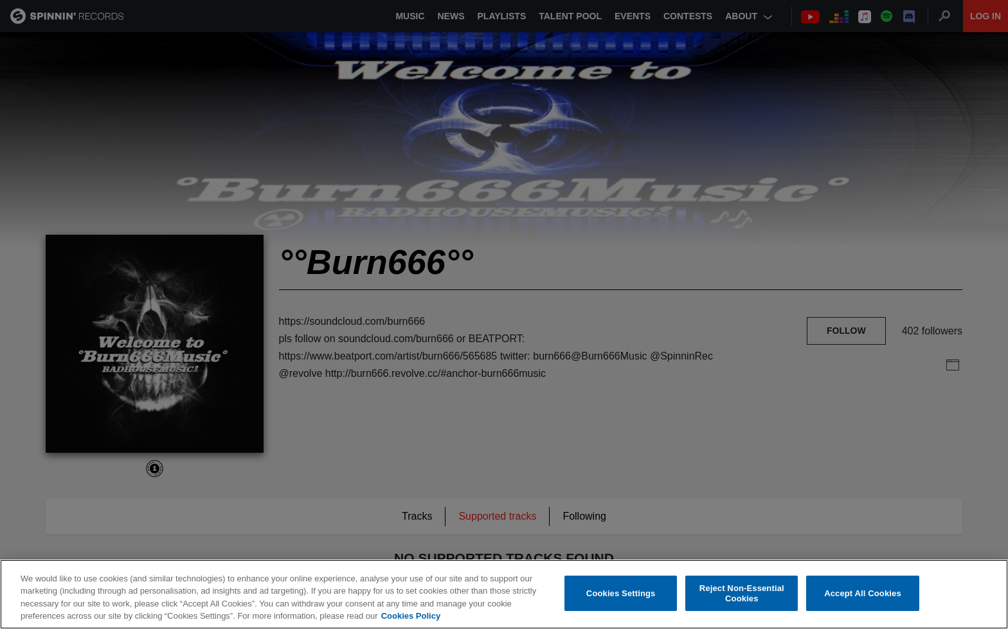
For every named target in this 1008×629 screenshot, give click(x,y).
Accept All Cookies (862, 593)
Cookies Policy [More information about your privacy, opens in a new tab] (410, 616)
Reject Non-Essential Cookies (741, 593)
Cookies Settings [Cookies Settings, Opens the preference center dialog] (621, 593)
